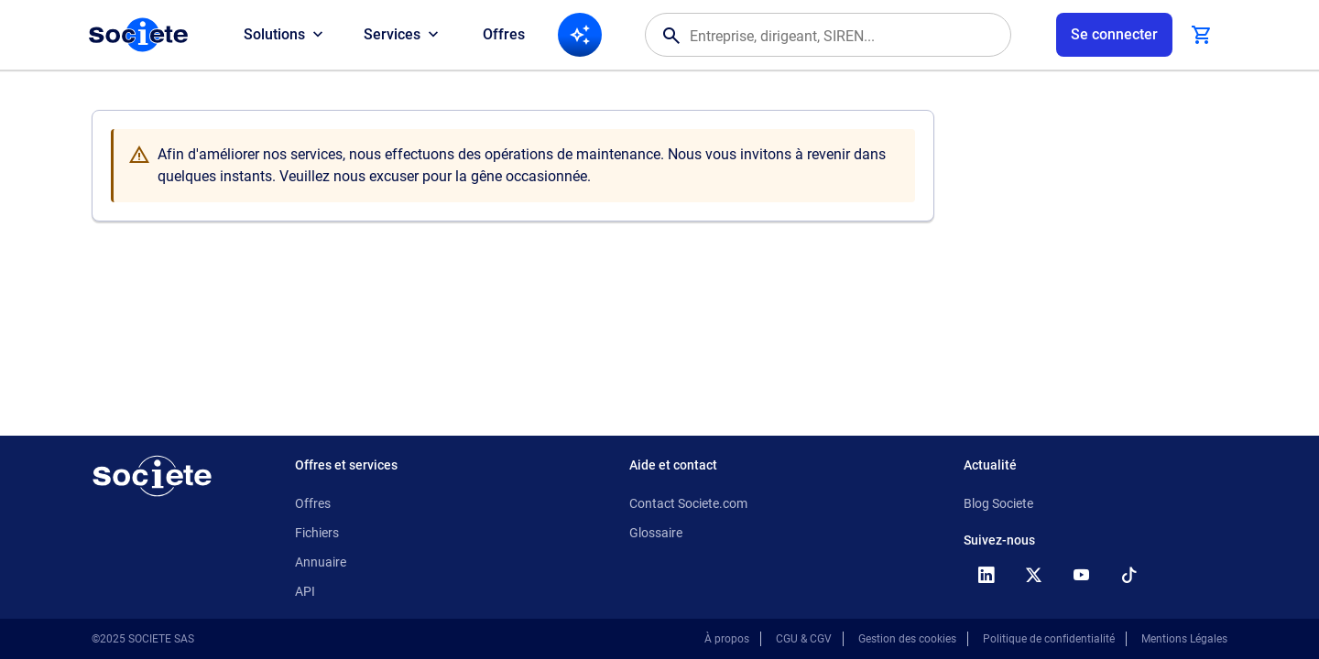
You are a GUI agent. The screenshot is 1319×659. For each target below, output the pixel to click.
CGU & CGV (804, 638)
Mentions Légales (1184, 638)
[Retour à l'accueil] (152, 476)
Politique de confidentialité (1049, 638)
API (305, 591)
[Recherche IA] (580, 35)
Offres (504, 34)
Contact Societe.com (688, 503)
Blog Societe (998, 503)
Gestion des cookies (907, 638)
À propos (726, 638)
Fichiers (317, 532)
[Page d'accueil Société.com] (138, 34)
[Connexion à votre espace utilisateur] (1114, 35)
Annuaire (320, 562)
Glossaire (655, 532)
